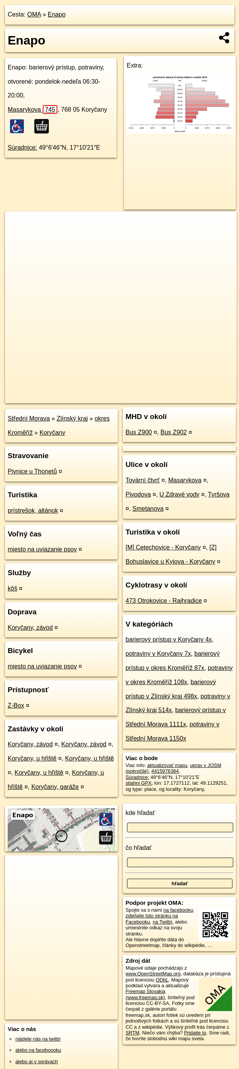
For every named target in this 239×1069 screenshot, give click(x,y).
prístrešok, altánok (33, 510)
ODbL (162, 980)
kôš (12, 588)
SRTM (132, 1033)
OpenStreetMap (104, 397)
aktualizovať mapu (167, 765)
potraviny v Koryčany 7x (158, 653)
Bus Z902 (173, 432)
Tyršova (218, 494)
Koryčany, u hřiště (32, 758)
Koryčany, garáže (55, 787)
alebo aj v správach (36, 1061)
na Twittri (162, 922)
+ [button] (18, 224)
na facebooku (178, 910)
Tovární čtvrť (142, 480)
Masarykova (32, 109)
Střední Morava (29, 418)
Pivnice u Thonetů (32, 471)
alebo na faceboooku (38, 1050)
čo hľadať (138, 848)
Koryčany (52, 432)
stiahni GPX (138, 783)
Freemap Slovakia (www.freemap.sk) (145, 994)
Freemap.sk (144, 397)
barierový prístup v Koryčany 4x (168, 639)
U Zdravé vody (179, 494)
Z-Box (16, 705)
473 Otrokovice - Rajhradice (163, 600)
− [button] (18, 236)
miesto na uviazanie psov (42, 549)
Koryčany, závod (30, 627)
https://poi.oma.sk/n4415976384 (202, 397)
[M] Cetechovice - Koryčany (163, 547)
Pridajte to (195, 1033)
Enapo (56, 14)
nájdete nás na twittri (37, 1039)
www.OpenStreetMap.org (153, 974)
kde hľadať (140, 813)
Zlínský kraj (72, 418)
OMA (34, 14)
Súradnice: (22, 147)
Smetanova (148, 508)
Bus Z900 (138, 432)
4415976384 (165, 771)
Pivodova (138, 494)
